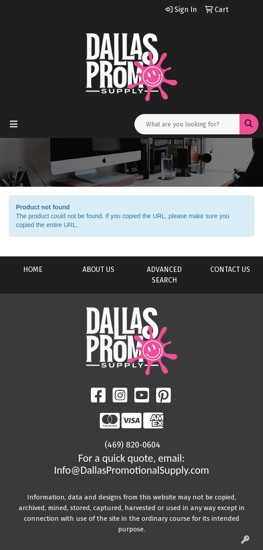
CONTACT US (230, 269)
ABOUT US (98, 269)
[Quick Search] (187, 124)
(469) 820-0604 (133, 445)
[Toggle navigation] (13, 124)
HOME (33, 269)
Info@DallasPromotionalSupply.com (131, 470)
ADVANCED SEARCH (164, 274)
